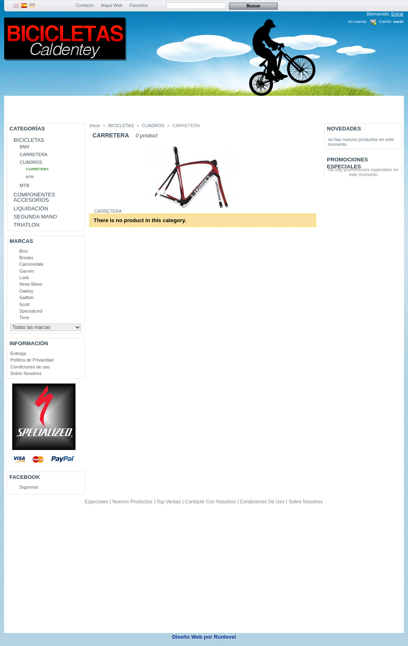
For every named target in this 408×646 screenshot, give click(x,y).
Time (24, 317)
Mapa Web (112, 5)
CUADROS (31, 162)
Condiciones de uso (30, 366)
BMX (24, 146)
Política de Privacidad (31, 359)
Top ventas (169, 502)
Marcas (21, 241)
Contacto (85, 5)
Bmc (23, 251)
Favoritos (138, 5)
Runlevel (225, 637)
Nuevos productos (132, 502)
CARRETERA (33, 154)
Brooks (26, 257)
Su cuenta (357, 21)
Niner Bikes (30, 284)
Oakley (26, 291)
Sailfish (26, 297)
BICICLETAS (28, 140)
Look (24, 277)
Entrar (397, 13)
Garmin (26, 271)
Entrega (18, 353)
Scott (24, 304)
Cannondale (31, 264)
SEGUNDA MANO (35, 217)
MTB (29, 177)
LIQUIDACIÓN (30, 208)
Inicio (94, 125)
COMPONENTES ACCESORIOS (34, 197)
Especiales (96, 502)
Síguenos (28, 487)
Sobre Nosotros (25, 373)
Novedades (344, 129)
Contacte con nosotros (210, 502)
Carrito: (385, 21)
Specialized (30, 311)
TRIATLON (26, 225)
